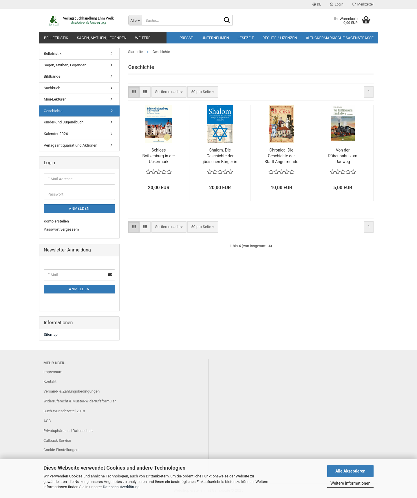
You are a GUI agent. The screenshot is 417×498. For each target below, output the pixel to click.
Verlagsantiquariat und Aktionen (70, 145)
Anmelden (79, 209)
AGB (47, 421)
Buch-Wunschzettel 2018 (64, 411)
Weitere (143, 38)
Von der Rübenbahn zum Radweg (342, 156)
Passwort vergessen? (61, 229)
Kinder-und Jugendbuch (63, 122)
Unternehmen (215, 38)
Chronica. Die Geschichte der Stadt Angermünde (281, 156)
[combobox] (168, 92)
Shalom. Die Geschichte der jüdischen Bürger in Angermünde (220, 156)
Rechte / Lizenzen (280, 38)
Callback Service (57, 440)
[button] (316, 4)
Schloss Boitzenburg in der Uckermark (158, 156)
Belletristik (56, 38)
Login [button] (336, 4)
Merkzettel (363, 4)
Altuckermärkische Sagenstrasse (340, 38)
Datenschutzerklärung (121, 487)
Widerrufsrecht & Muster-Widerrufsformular (79, 401)
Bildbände (52, 76)
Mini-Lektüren (55, 99)
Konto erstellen (56, 221)
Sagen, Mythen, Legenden (101, 38)
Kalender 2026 (56, 134)
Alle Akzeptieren (350, 471)
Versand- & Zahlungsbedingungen (71, 391)
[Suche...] (135, 20)
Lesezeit (246, 38)
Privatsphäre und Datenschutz (68, 430)
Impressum (52, 372)
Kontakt (49, 381)
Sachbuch (52, 88)
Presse (186, 38)
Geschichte (53, 111)
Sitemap (51, 334)
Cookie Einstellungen (60, 450)
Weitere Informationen (350, 483)
